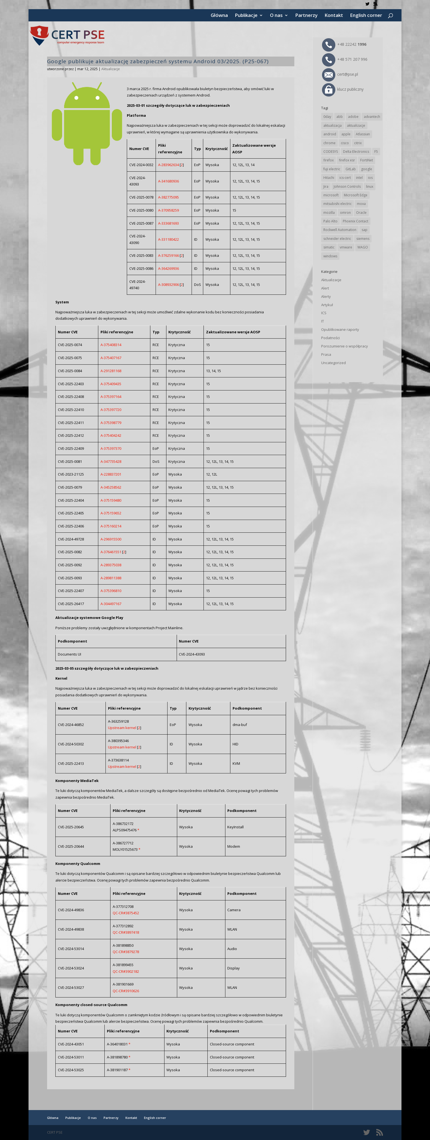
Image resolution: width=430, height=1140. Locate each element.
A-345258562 (111, 487)
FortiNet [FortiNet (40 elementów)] (366, 160)
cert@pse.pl (340, 74)
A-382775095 (168, 197)
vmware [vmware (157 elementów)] (346, 247)
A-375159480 (111, 500)
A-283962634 (168, 164)
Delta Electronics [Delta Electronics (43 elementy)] (356, 151)
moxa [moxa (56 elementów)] (361, 203)
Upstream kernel (122, 727)
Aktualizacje (110, 69)
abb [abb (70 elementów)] (339, 116)
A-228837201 (111, 474)
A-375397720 (111, 409)
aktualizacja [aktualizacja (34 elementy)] (332, 125)
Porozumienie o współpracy (344, 346)
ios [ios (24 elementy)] (370, 177)
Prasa (326, 354)
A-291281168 (111, 370)
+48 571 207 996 (344, 59)
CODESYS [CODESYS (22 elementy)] (330, 151)
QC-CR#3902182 (126, 971)
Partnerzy (306, 15)
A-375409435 (111, 383)
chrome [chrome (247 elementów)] (329, 143)
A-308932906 (168, 284)
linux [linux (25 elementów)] (369, 186)
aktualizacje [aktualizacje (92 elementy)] (356, 125)
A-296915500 (111, 539)
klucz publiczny (343, 89)
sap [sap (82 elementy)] (364, 229)
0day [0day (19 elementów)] (327, 116)
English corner (366, 15)
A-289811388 (111, 577)
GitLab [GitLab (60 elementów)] (351, 169)
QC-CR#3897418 (126, 932)
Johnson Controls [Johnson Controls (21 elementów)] (347, 186)
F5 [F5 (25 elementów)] (376, 151)
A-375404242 (111, 435)
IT (322, 321)
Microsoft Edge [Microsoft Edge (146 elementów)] (355, 195)
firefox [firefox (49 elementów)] (328, 160)
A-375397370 (111, 448)
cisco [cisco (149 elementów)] (345, 143)
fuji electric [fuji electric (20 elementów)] (331, 169)
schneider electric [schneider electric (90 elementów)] (337, 238)
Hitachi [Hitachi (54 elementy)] (328, 177)
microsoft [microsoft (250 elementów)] (331, 195)
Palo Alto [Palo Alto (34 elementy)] (330, 221)
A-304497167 (111, 603)
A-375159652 (111, 513)
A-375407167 (111, 357)
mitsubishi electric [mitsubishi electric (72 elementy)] (337, 203)
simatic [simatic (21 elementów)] (328, 247)
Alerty (326, 296)
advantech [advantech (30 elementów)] (372, 116)
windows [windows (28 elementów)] (330, 256)
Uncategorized (333, 362)
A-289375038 (111, 564)
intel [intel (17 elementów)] (359, 177)
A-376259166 (168, 255)
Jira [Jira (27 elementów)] (325, 186)
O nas (276, 15)
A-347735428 (111, 461)
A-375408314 (111, 344)
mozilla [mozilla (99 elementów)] (329, 212)
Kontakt (334, 15)
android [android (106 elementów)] (329, 134)
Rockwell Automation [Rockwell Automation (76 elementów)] (339, 229)
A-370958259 (168, 210)
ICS (323, 312)
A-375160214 (111, 526)
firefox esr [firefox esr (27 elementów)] (347, 160)
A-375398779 (111, 422)
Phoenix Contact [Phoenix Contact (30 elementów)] (355, 221)
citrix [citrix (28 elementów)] (358, 143)
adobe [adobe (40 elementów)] (353, 116)
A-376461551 (111, 551)
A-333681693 (168, 223)
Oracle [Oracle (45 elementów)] (361, 212)
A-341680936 (168, 181)
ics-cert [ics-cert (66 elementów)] (345, 177)
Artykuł (327, 304)
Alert (325, 288)
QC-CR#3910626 (126, 990)
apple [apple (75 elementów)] (346, 134)
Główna (219, 15)
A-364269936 (168, 268)
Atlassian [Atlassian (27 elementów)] (363, 134)
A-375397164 (111, 396)
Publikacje (246, 15)
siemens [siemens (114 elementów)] (362, 238)
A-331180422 (168, 239)
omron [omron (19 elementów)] (345, 212)
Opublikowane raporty (340, 329)
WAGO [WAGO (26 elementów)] (362, 247)
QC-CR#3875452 (126, 912)
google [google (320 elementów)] (366, 169)
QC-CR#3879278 (126, 951)
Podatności (330, 337)
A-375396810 (111, 590)
